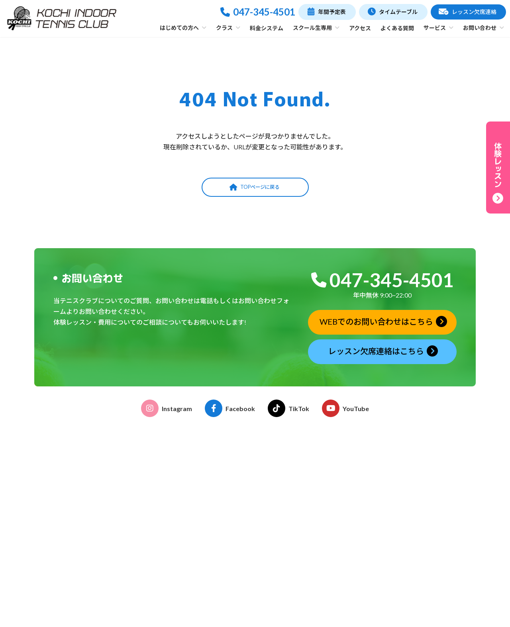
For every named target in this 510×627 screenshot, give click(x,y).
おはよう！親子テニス (213, 542)
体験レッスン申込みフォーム (423, 531)
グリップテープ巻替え (305, 563)
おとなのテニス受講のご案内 (313, 469)
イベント (288, 491)
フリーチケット (204, 584)
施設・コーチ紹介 (207, 495)
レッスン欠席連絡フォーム (420, 542)
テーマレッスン (204, 573)
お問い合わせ (404, 571)
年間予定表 (398, 474)
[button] (326, 12)
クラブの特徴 (201, 484)
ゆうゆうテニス (204, 552)
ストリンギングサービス (308, 552)
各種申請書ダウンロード (308, 501)
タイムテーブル (404, 458)
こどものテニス (204, 520)
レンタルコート (296, 542)
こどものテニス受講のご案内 (313, 480)
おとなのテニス (204, 531)
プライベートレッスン (213, 563)
